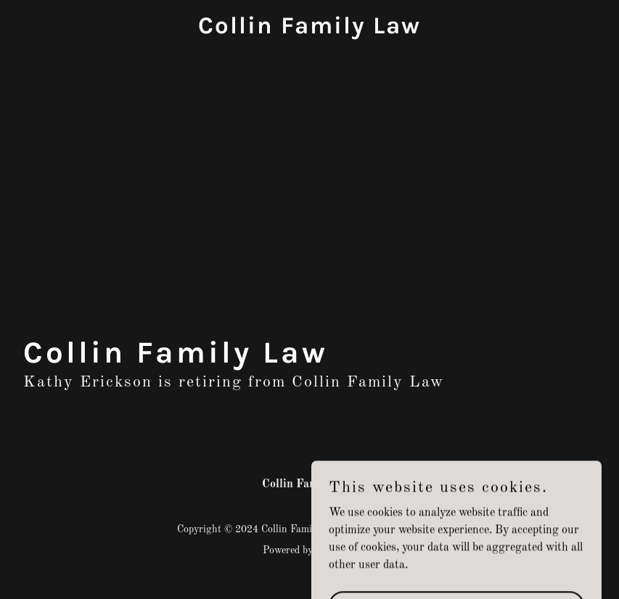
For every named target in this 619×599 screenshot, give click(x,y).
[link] (309, 30)
